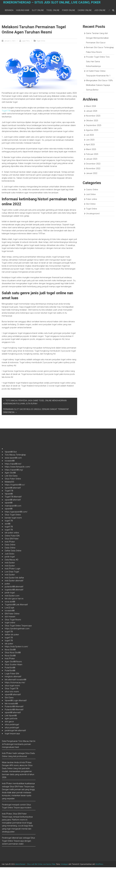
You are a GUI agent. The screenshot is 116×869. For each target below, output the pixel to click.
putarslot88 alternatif (14, 588)
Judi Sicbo (9, 555)
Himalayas (64, 866)
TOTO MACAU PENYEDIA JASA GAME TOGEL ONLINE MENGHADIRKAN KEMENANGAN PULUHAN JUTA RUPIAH (35, 404)
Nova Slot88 (10, 651)
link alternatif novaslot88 (15, 681)
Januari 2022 (91, 175)
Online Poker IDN (12, 537)
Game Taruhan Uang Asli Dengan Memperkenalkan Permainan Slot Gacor (97, 40)
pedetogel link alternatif (15, 732)
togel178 (9, 522)
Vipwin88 (9, 495)
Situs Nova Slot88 (13, 654)
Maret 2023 (91, 151)
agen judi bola (11, 720)
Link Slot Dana (11, 477)
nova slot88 (10, 603)
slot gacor (9, 723)
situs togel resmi (12, 687)
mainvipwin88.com (13, 507)
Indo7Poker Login (12, 570)
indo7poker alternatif (14, 582)
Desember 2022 (93, 165)
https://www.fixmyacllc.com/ (17, 468)
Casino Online (85, 11)
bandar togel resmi (13, 519)
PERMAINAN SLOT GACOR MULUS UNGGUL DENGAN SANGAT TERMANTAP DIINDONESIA (36, 412)
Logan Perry (26, 43)
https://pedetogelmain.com (17, 630)
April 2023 (90, 146)
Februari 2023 (92, 156)
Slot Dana (9, 699)
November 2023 (93, 117)
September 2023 (93, 127)
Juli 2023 (90, 136)
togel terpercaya (12, 735)
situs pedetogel (12, 726)
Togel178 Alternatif (13, 498)
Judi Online (99, 11)
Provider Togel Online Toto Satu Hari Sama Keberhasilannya (98, 63)
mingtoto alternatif (13, 678)
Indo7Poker (10, 543)
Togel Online (52, 11)
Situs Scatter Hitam (13, 666)
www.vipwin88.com (13, 459)
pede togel (10, 558)
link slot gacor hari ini (14, 600)
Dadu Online (10, 546)
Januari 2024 (91, 112)
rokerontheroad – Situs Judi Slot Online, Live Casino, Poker (54, 5)
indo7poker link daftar (14, 579)
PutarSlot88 (10, 669)
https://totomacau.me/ (15, 684)
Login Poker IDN (12, 675)
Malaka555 (9, 483)
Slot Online (38, 11)
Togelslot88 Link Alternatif (16, 606)
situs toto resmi (12, 693)
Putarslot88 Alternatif (14, 708)
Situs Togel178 (11, 690)
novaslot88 (9, 462)
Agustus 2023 (92, 132)
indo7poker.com (12, 597)
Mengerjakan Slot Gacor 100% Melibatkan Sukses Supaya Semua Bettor (99, 87)
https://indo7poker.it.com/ (16, 648)
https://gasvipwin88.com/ (16, 513)
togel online (10, 624)
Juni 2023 (90, 141)
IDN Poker (19, 788)
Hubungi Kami (22, 11)
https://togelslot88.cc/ (15, 486)
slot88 (7, 525)
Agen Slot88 (10, 474)
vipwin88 (8, 504)
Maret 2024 (91, 108)
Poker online (68, 11)
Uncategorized (92, 215)
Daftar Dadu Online (13, 552)
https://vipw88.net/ (13, 465)
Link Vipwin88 (11, 717)
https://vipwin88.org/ (14, 471)
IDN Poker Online (12, 615)
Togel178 (6, 112)
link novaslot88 (11, 705)
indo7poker (10, 564)
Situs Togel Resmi (13, 621)
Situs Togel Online (13, 516)
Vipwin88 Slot (11, 453)
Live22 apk (9, 609)
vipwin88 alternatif (13, 489)
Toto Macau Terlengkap (15, 456)
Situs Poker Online (13, 480)
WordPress (99, 866)
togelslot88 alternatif (14, 591)
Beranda (9, 11)
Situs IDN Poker (12, 540)
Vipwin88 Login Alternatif (16, 702)
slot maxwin (10, 618)
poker (7, 585)
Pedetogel (9, 746)
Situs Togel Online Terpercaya (18, 627)
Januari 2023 (91, 160)
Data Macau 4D (11, 561)
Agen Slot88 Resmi (13, 663)
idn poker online (12, 534)
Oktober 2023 (92, 122)
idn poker (9, 645)
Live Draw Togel (12, 573)
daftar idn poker (12, 636)
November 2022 (93, 170)
